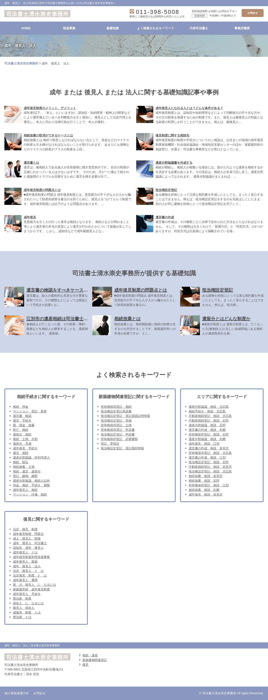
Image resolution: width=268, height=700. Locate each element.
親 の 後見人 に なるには (34, 584)
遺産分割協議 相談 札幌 (207, 439)
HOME (26, 28)
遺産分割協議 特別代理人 (31, 457)
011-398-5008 (157, 12)
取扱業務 (69, 28)
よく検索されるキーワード (155, 28)
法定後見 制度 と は (30, 575)
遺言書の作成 (165, 217)
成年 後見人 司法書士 (30, 543)
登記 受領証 (110, 443)
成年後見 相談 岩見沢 (206, 494)
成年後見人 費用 (25, 580)
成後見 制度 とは (27, 612)
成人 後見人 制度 (27, 538)
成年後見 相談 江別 (204, 443)
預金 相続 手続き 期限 (31, 485)
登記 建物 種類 (25, 476)
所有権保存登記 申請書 (118, 430)
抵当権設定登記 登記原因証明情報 (125, 416)
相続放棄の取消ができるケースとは (48, 135)
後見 (85, 664)
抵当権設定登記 (166, 190)
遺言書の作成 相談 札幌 (207, 430)
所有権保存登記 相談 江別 (209, 485)
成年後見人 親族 (25, 561)
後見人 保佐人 (23, 608)
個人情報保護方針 (16, 693)
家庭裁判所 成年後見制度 (31, 589)
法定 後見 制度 (25, 529)
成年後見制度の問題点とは (42, 190)
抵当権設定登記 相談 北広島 (210, 471)
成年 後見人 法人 (27, 566)
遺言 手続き (22, 420)
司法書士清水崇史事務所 (21, 63)
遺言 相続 (20, 453)
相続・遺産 (90, 655)
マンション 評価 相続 (30, 494)
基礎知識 (112, 28)
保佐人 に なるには (28, 603)
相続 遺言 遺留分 (27, 471)
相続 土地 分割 (25, 439)
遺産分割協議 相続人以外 (31, 480)
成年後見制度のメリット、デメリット (50, 108)
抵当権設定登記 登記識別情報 (122, 448)
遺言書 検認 (22, 416)
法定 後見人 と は (28, 571)
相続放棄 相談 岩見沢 (206, 476)
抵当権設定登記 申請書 (118, 434)
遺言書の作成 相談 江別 (207, 457)
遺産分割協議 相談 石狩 (207, 425)
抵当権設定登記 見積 (116, 420)
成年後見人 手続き (27, 594)
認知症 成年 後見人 (28, 547)
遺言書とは (31, 162)
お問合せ (252, 13)
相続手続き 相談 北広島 (207, 411)
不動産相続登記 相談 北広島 (210, 416)
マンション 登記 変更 (30, 411)
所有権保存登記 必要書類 (119, 439)
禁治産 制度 (22, 598)
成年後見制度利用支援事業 (31, 557)
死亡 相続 (20, 430)
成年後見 (30, 217)
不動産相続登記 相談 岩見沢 (210, 467)
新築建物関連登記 (94, 660)
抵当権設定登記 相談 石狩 (209, 462)
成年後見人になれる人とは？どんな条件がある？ (189, 108)
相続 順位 (20, 462)
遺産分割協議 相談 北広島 (209, 406)
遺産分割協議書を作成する (174, 162)
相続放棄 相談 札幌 (204, 490)
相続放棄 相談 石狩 (204, 480)
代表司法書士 (199, 28)
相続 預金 (20, 406)
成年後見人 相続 (25, 490)
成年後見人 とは (25, 552)
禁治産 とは (22, 617)
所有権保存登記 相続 (116, 406)
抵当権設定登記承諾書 (116, 411)
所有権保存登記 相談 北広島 (210, 453)
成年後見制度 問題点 (28, 534)
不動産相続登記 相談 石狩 (209, 420)
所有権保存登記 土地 (116, 425)
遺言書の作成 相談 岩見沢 (209, 448)
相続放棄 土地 (23, 467)
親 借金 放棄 (23, 425)
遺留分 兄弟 (22, 443)
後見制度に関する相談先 (172, 135)
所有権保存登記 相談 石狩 (209, 434)
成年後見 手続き (25, 448)
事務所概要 (242, 28)
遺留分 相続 (22, 434)
